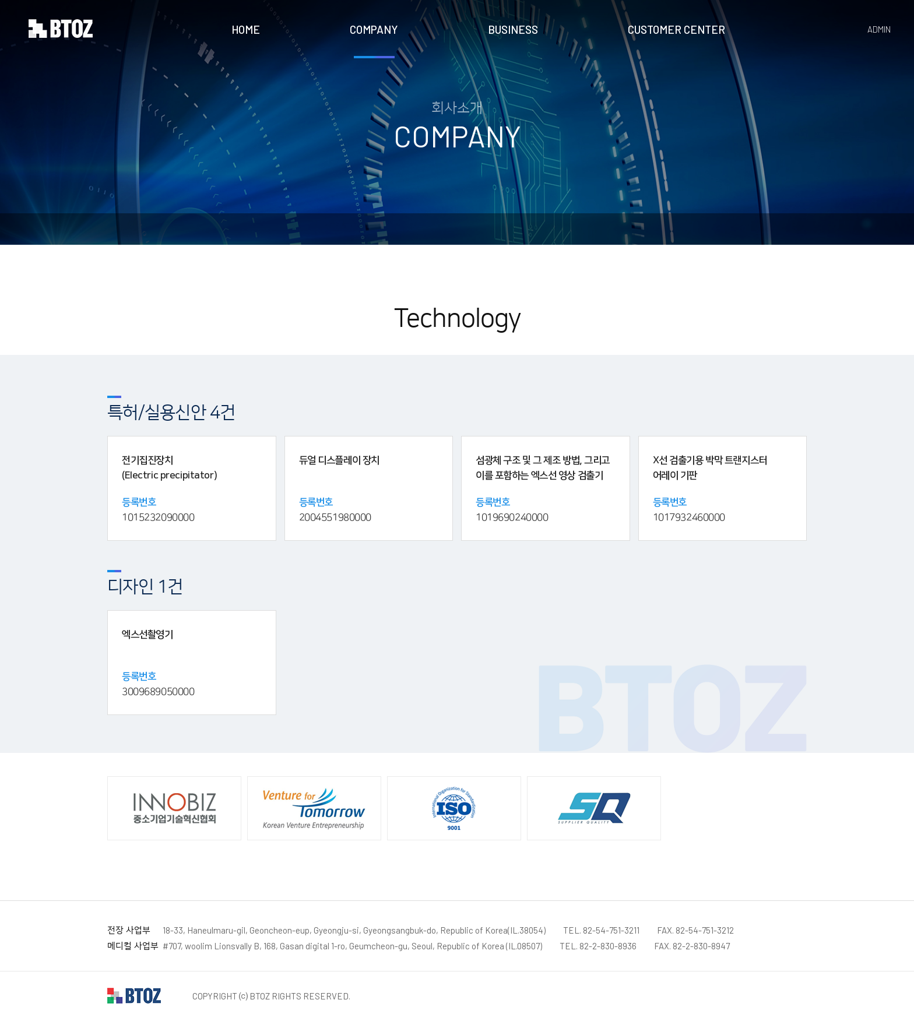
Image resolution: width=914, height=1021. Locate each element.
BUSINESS (513, 29)
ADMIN (879, 29)
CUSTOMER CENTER (676, 29)
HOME (245, 29)
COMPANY (374, 29)
